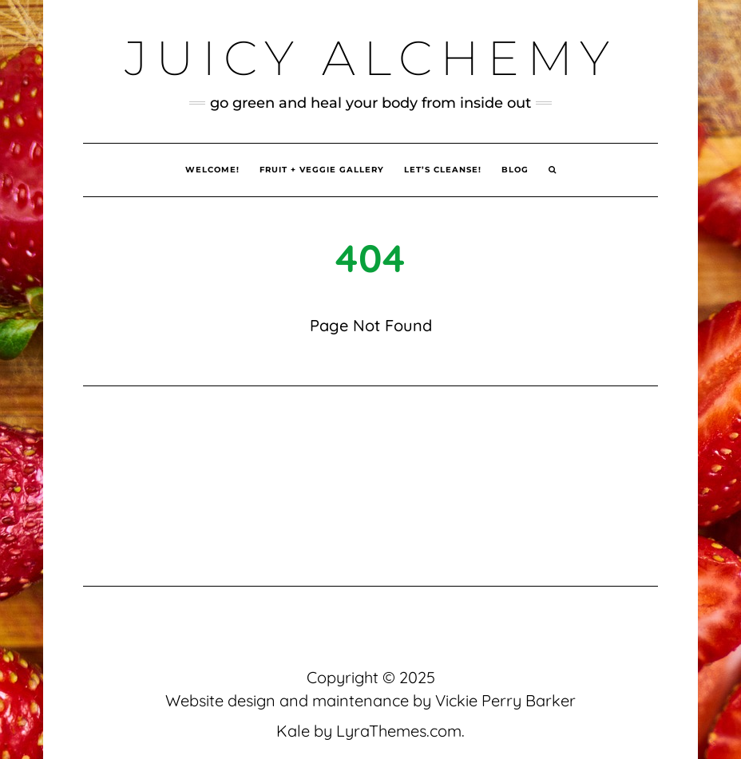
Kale (293, 731)
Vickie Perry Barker (505, 700)
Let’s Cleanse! (442, 169)
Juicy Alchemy (371, 58)
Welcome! (212, 169)
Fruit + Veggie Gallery (322, 169)
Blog (515, 169)
